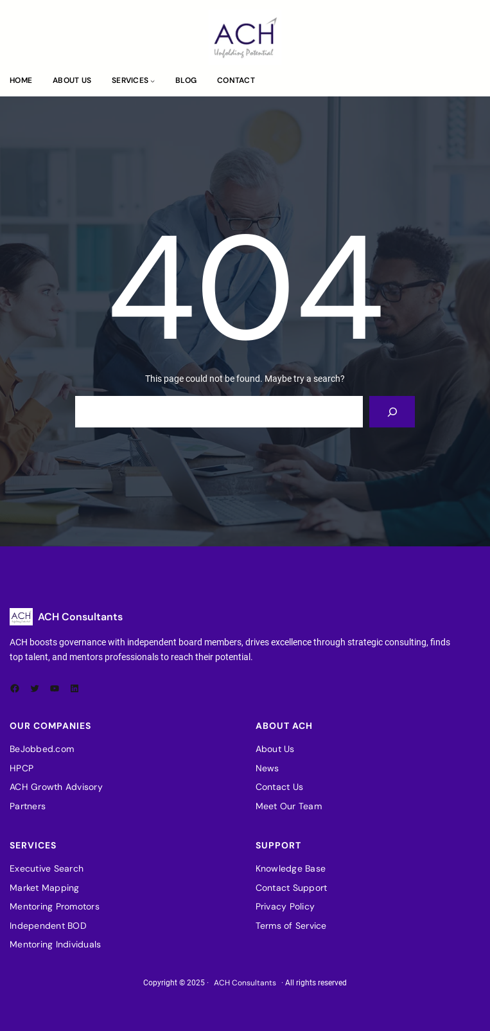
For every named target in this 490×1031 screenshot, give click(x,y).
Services (130, 80)
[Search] (392, 411)
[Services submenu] (152, 80)
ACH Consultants (80, 616)
